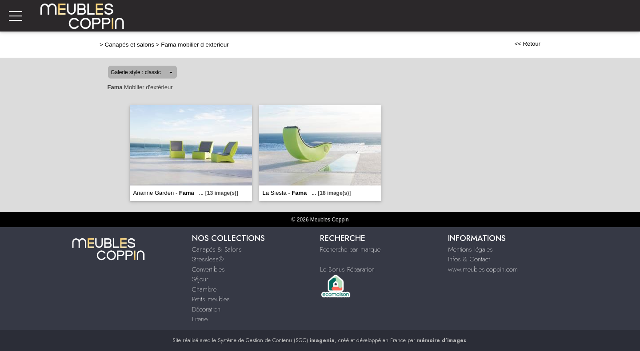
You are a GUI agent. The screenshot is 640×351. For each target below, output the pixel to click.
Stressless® (208, 259)
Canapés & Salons (217, 249)
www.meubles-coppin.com (483, 269)
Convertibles (208, 269)
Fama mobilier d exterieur (194, 44)
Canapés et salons (129, 44)
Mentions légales (470, 249)
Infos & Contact (469, 259)
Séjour (200, 279)
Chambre (204, 289)
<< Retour (527, 43)
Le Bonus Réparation (347, 269)
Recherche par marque (350, 249)
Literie (200, 319)
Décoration (206, 309)
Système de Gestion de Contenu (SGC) (276, 340)
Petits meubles (211, 299)
